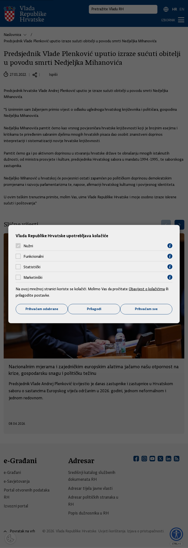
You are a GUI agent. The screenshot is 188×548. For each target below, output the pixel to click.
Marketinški (33, 277)
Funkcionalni (34, 256)
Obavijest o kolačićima (147, 289)
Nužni (28, 246)
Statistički (32, 267)
